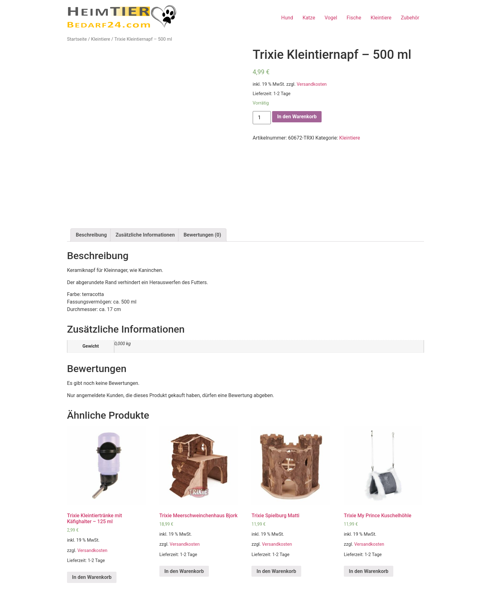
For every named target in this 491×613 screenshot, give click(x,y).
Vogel (330, 18)
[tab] (91, 235)
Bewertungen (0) (202, 235)
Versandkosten (312, 84)
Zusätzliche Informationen (145, 235)
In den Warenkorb (297, 117)
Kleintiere (380, 18)
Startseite (77, 39)
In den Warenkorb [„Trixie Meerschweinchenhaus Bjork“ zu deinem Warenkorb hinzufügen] (184, 571)
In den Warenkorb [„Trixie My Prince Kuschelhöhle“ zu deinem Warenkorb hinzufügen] (368, 571)
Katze (308, 18)
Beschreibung (91, 235)
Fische (354, 18)
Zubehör (410, 18)
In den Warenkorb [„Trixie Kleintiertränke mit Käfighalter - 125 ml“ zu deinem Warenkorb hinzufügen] (91, 577)
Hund (287, 18)
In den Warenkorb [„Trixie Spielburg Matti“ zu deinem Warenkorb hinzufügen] (276, 571)
